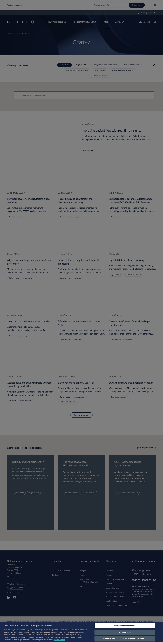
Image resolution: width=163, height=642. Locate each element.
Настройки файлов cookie (124, 628)
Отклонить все (125, 635)
